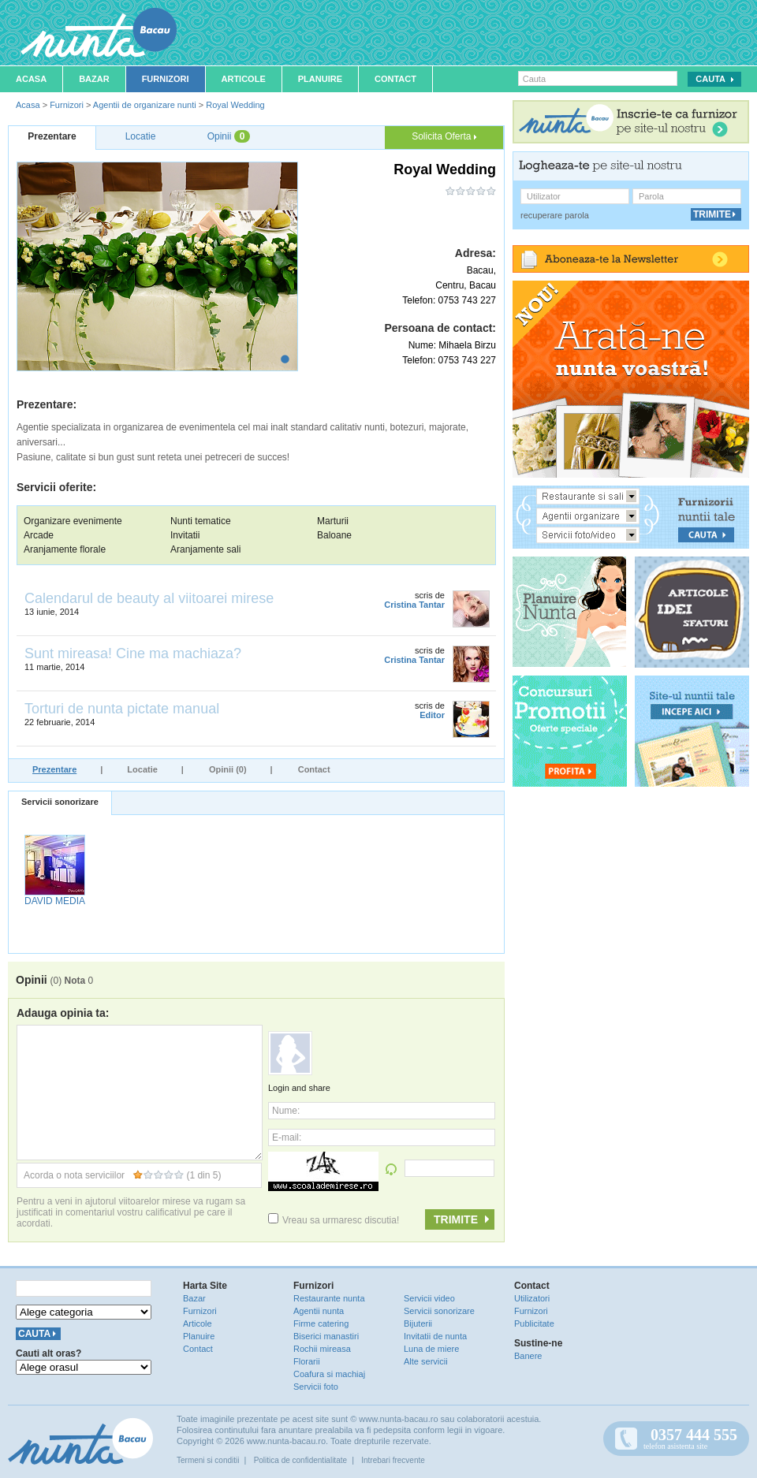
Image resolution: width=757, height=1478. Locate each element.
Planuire (320, 79)
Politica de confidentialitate (300, 1460)
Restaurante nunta (329, 1298)
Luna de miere (431, 1348)
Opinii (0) (228, 769)
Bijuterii (418, 1323)
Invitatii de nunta (435, 1336)
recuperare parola (554, 215)
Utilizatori (532, 1298)
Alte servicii (426, 1361)
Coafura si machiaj (329, 1374)
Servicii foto (315, 1386)
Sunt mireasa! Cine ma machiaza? (132, 653)
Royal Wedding (235, 105)
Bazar (94, 79)
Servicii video (429, 1298)
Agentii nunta (318, 1311)
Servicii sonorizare (60, 801)
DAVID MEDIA (54, 901)
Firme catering (321, 1323)
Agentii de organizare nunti (144, 105)
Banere (528, 1356)
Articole (244, 79)
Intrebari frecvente (393, 1460)
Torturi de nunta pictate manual (121, 709)
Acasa (31, 79)
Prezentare (54, 769)
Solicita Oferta (444, 136)
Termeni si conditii (208, 1460)
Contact (395, 79)
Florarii (306, 1361)
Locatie (142, 769)
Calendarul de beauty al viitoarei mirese (149, 598)
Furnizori (165, 79)
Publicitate (534, 1323)
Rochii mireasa (322, 1348)
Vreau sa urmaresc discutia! (333, 1220)
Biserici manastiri (326, 1336)
